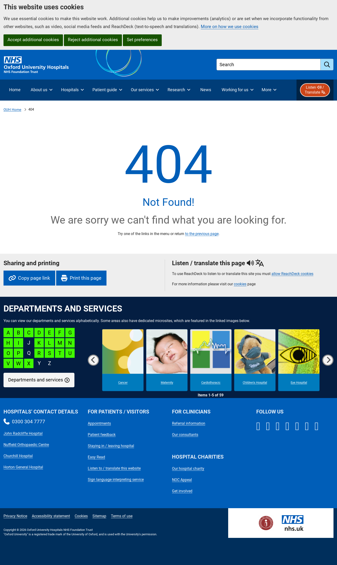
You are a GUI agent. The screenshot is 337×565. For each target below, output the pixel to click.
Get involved (182, 491)
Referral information (188, 423)
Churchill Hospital (18, 456)
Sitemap (99, 516)
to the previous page (202, 234)
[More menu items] (269, 90)
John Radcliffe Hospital (23, 433)
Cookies (81, 516)
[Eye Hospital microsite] (299, 360)
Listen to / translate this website (114, 468)
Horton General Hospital (23, 467)
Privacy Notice (15, 516)
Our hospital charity (188, 468)
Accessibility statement (51, 516)
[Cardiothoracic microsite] (211, 360)
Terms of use (121, 516)
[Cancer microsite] (123, 360)
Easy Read (96, 457)
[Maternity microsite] (167, 360)
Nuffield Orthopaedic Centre (26, 444)
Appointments (99, 423)
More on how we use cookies (229, 26)
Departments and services (35, 380)
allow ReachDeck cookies (292, 274)
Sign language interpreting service (116, 479)
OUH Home (12, 110)
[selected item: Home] (15, 90)
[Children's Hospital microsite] (255, 360)
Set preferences (142, 39)
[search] (327, 64)
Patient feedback (102, 434)
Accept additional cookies (33, 39)
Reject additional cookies (93, 39)
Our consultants (185, 434)
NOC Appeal (182, 480)
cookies (240, 284)
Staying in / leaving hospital (111, 446)
